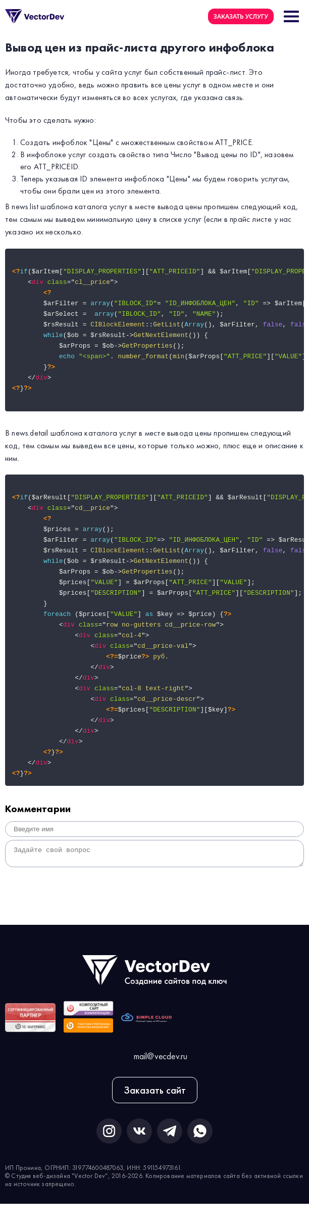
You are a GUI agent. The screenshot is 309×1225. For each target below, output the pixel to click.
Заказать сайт (155, 1111)
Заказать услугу (241, 16)
